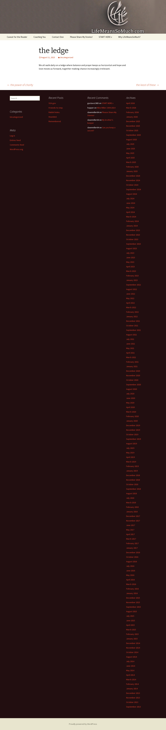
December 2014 (133, 643)
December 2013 (133, 693)
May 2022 (130, 298)
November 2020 (133, 375)
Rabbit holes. (54, 112)
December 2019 (133, 425)
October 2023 (132, 239)
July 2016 (130, 566)
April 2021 (130, 352)
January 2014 (132, 688)
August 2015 (131, 611)
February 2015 (132, 634)
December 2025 (133, 121)
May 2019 (130, 452)
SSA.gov (52, 103)
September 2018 (133, 489)
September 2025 (133, 135)
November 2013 (133, 697)
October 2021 (132, 325)
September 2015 (133, 607)
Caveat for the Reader (17, 37)
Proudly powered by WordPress (83, 724)
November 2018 (133, 480)
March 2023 (131, 271)
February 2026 (132, 112)
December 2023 (133, 230)
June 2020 (130, 398)
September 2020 (133, 384)
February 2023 (132, 275)
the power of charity (20, 85)
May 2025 (130, 153)
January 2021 (132, 366)
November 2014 (133, 647)
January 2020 (132, 421)
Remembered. (55, 121)
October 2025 (132, 130)
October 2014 (132, 652)
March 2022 (131, 307)
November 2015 (133, 602)
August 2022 (131, 289)
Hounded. (53, 116)
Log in (12, 135)
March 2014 (131, 679)
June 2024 (130, 203)
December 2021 (133, 321)
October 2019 (132, 434)
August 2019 (131, 443)
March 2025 (131, 162)
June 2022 (130, 293)
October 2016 (132, 557)
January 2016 (132, 593)
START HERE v (105, 37)
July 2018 (130, 498)
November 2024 (133, 180)
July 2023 (130, 253)
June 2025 (130, 148)
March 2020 (131, 411)
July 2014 (130, 661)
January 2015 (132, 638)
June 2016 (130, 570)
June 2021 (130, 343)
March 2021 (131, 357)
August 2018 (131, 493)
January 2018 (132, 511)
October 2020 (132, 380)
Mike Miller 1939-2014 (106, 107)
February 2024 (132, 221)
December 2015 (133, 598)
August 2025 (131, 139)
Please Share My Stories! (81, 37)
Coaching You (40, 37)
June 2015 (130, 620)
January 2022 (132, 316)
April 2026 (130, 103)
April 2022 (130, 303)
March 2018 (131, 502)
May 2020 (130, 402)
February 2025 (132, 166)
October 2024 (132, 185)
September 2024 (133, 189)
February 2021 (132, 362)
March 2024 (131, 216)
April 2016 (130, 579)
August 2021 (131, 334)
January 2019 (132, 470)
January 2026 (132, 116)
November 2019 (133, 430)
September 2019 (133, 439)
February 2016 (132, 588)
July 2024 (130, 198)
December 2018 (133, 475)
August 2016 (131, 561)
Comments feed (17, 144)
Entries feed (15, 140)
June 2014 (130, 666)
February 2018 (132, 507)
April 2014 (130, 675)
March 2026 (131, 107)
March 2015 (131, 629)
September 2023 (133, 244)
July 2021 (130, 339)
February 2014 (132, 684)
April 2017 (130, 534)
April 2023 (130, 266)
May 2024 (130, 207)
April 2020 (130, 407)
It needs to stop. (56, 107)
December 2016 (133, 552)
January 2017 (132, 548)
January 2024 (132, 225)
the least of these (147, 85)
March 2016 (131, 584)
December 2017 (133, 516)
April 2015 (130, 625)
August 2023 (131, 248)
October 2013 (132, 702)
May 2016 (130, 575)
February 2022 (132, 312)
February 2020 (132, 416)
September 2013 (133, 706)
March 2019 (131, 461)
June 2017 (130, 525)
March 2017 (131, 539)
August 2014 (131, 656)
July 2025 (130, 144)
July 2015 (130, 616)
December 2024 (133, 175)
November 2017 (133, 520)
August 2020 (131, 389)
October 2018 (132, 484)
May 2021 (130, 348)
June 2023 (130, 257)
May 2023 (130, 262)
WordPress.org (16, 149)
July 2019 (130, 448)
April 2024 (130, 212)
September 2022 (133, 284)
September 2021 (133, 330)
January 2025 (132, 171)
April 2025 (130, 157)
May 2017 (130, 529)
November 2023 (133, 234)
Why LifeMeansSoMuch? (129, 37)
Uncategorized (66, 57)
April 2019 (130, 457)
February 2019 (132, 466)
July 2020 (130, 393)
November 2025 (133, 126)
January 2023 (132, 280)
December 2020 (133, 371)
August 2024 (131, 194)
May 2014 (130, 670)
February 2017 (132, 543)
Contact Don (58, 37)
